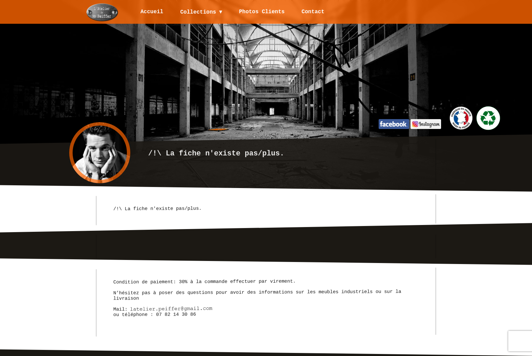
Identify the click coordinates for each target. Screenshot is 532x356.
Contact (313, 12)
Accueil (151, 12)
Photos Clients (262, 12)
